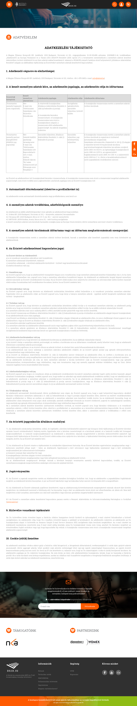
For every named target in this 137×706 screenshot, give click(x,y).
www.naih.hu (12, 502)
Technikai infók (44, 674)
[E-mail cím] (59, 606)
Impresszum (43, 685)
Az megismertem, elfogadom (69, 599)
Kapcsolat (74, 674)
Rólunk (41, 671)
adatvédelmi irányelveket (60, 599)
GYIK (72, 671)
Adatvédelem (43, 678)
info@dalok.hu (98, 78)
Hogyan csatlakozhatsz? (48, 689)
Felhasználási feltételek (47, 681)
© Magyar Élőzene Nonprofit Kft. (74, 702)
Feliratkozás (90, 606)
